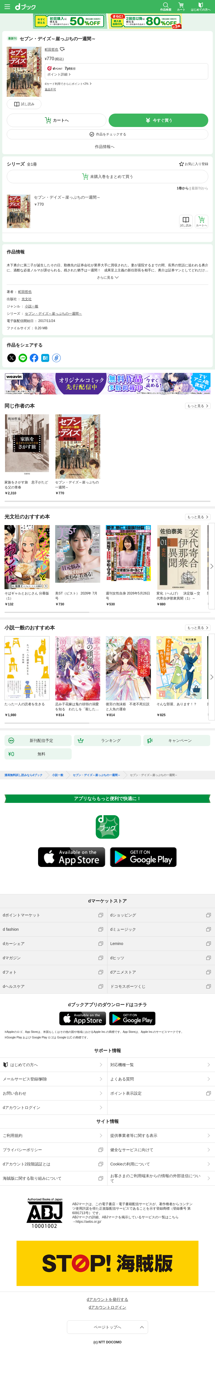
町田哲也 (51, 49)
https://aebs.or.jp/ (88, 1222)
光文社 (27, 299)
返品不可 (50, 89)
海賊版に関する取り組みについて (32, 1178)
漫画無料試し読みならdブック (23, 775)
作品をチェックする (111, 134)
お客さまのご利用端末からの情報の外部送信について (155, 1178)
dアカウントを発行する (107, 1299)
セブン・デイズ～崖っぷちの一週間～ (67, 197)
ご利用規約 (12, 1135)
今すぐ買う (162, 120)
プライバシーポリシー (22, 1150)
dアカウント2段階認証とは (26, 1164)
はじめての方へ (20, 1065)
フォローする (62, 49)
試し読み (27, 104)
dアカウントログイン (21, 1107)
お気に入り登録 (196, 164)
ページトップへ (107, 1327)
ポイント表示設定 (126, 1093)
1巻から (183, 188)
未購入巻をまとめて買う (111, 176)
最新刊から (199, 188)
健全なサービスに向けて (131, 1150)
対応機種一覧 (122, 1064)
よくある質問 (122, 1079)
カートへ (61, 120)
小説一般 (31, 306)
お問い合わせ (14, 1093)
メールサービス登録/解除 (25, 1079)
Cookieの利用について (130, 1164)
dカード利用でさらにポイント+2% (66, 83)
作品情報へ (104, 146)
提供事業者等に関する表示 (133, 1135)
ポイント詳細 (57, 74)
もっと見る (195, 406)
